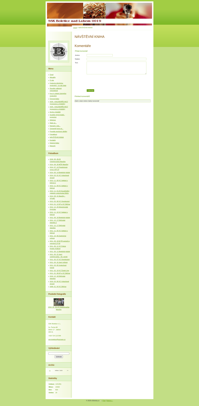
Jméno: (77, 55)
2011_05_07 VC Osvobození (60, 259)
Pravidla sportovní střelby (58, 131)
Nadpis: (77, 59)
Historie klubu (54, 143)
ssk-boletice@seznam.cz (57, 339)
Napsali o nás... (55, 126)
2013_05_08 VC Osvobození (60, 201)
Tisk (104, 400)
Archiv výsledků (55, 112)
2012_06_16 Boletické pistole (60, 217)
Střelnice (53, 120)
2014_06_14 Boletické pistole (60, 172)
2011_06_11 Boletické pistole (60, 251)
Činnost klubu (54, 99)
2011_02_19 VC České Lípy (59, 270)
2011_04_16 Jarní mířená (58, 262)
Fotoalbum (53, 134)
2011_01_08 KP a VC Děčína (60, 273)
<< (49, 370)
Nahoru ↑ (110, 400)
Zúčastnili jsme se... (56, 128)
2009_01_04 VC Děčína (58, 286)
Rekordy (53, 146)
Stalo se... (53, 123)
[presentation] (119, 81)
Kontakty (53, 140)
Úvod (75, 27)
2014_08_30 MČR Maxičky (59, 164)
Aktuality (53, 77)
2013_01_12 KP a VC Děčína (60, 204)
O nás (52, 80)
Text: (76, 63)
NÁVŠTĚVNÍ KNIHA (57, 137)
